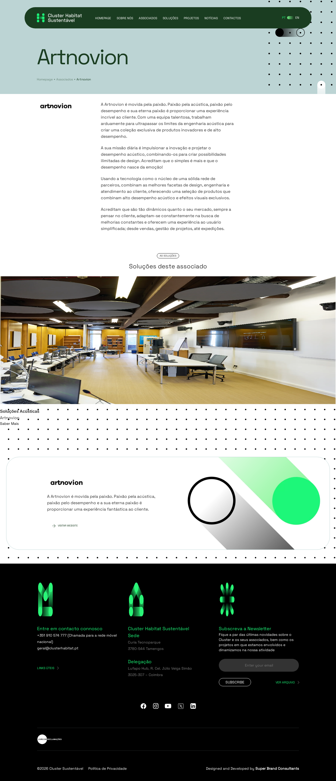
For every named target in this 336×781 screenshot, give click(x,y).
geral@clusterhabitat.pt (57, 648)
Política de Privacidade (107, 768)
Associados (148, 18)
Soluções (170, 18)
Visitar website (68, 525)
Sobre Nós (125, 18)
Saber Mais (9, 423)
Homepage (103, 18)
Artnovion (84, 79)
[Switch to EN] (297, 17)
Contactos (232, 18)
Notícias (211, 18)
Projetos (191, 18)
